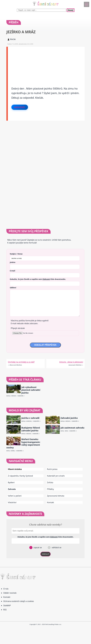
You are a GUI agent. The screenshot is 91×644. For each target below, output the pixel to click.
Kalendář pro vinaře (56, 476)
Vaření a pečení (14, 495)
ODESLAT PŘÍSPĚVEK (45, 345)
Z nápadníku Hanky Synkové (20, 476)
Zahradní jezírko (69, 418)
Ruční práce (52, 469)
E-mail (12, 270)
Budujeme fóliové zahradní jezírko (30, 429)
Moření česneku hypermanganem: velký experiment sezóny (23, 443)
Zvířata (50, 482)
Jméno (12, 262)
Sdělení (13, 287)
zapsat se (37, 547)
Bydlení (11, 482)
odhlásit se (56, 547)
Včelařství (12, 502)
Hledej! (70, 10)
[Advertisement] (46, 63)
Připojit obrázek (18, 328)
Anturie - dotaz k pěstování (71, 362)
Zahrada (12, 489)
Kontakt (50, 502)
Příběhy (50, 489)
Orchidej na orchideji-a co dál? (21, 362)
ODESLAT (45, 554)
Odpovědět (19, 107)
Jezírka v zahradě (30, 418)
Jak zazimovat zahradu (72, 427)
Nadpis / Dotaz (16, 254)
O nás (5, 588)
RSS (5, 609)
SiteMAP (7, 605)
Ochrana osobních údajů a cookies (18, 601)
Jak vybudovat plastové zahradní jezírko (30, 390)
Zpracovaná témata (55, 495)
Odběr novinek (9, 593)
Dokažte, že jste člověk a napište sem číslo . (38, 279)
